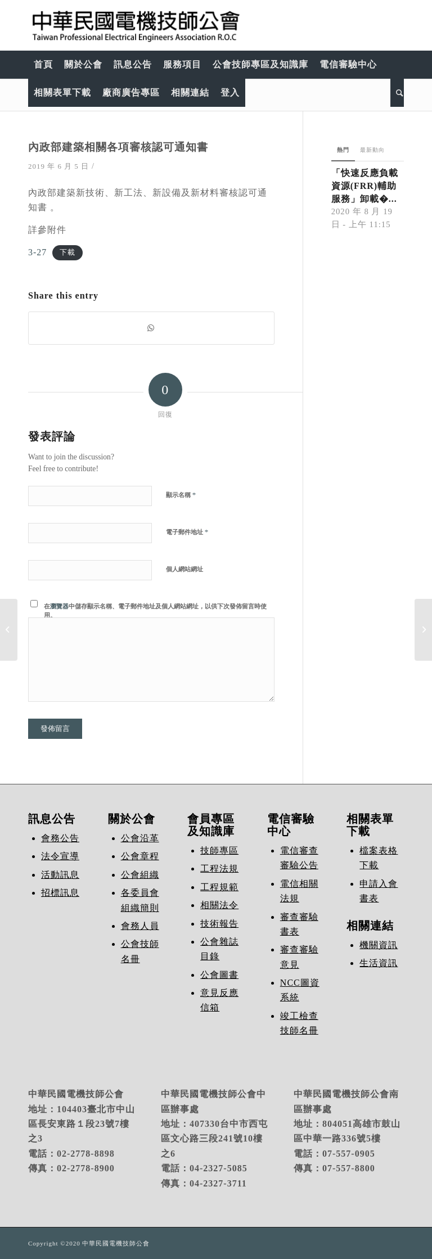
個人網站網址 (184, 569)
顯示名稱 (181, 494)
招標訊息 (60, 892)
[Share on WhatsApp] (151, 328)
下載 (67, 253)
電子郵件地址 (187, 531)
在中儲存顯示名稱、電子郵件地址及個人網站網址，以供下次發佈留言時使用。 (155, 611)
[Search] (397, 93)
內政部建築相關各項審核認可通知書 (118, 147)
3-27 (37, 252)
